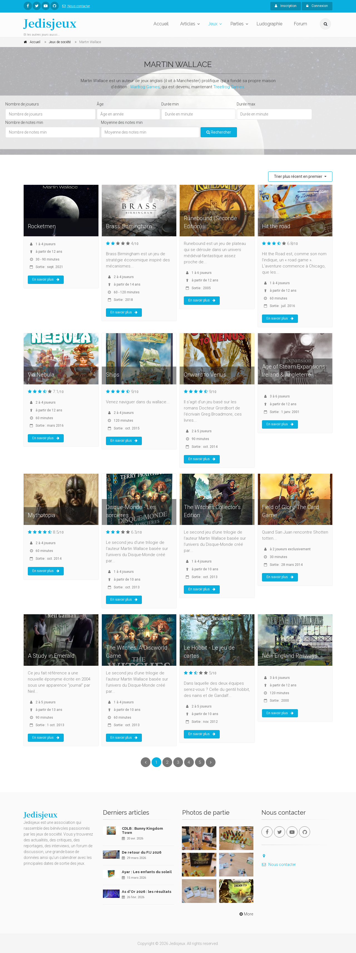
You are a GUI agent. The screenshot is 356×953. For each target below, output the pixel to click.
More (245, 914)
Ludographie (269, 23)
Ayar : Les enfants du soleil (147, 872)
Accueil (161, 23)
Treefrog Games (228, 86)
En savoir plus (45, 279)
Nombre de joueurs (22, 104)
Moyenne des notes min (122, 122)
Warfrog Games (145, 86)
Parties (237, 23)
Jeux (212, 23)
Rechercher (218, 132)
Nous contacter (75, 6)
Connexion (317, 6)
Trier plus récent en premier (298, 176)
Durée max (246, 104)
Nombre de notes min (24, 122)
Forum (300, 23)
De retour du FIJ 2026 (141, 852)
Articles (187, 23)
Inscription (285, 6)
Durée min (170, 104)
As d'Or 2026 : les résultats (146, 892)
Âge (100, 104)
